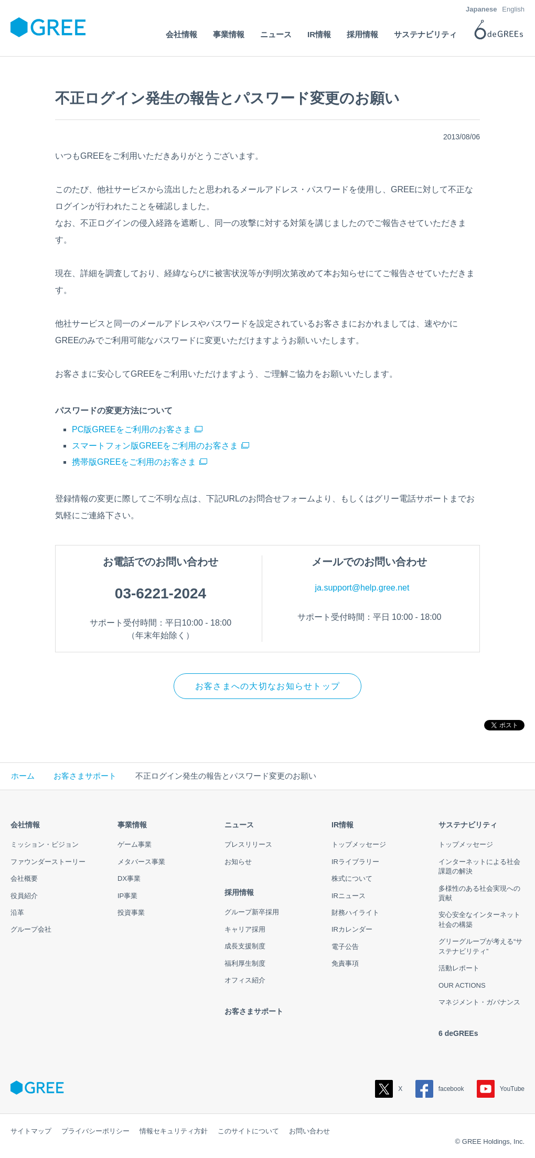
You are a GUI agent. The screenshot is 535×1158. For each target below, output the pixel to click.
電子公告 (345, 947)
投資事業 (131, 912)
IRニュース (348, 896)
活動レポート (458, 968)
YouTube (501, 1089)
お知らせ (238, 862)
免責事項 (345, 963)
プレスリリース (248, 844)
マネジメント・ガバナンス (479, 1002)
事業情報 (132, 825)
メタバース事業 (141, 862)
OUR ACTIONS (462, 985)
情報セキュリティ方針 (174, 1131)
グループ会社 (30, 929)
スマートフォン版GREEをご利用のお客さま (155, 445)
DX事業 (129, 878)
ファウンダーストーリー (47, 862)
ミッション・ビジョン (44, 844)
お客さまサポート (85, 776)
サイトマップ (30, 1131)
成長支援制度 (244, 946)
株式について (351, 878)
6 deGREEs (458, 1033)
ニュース (239, 825)
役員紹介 (24, 896)
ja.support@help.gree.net (362, 587)
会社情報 (25, 825)
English (513, 9)
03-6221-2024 (160, 593)
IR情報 (342, 825)
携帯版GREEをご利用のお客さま (134, 461)
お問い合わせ (309, 1131)
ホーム (23, 776)
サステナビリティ (467, 825)
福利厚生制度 (244, 963)
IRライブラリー (355, 862)
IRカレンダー (351, 929)
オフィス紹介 (244, 980)
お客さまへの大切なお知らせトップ (267, 686)
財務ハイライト (355, 912)
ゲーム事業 (134, 844)
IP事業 (127, 896)
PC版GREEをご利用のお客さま (131, 429)
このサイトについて (248, 1131)
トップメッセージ (358, 844)
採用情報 (239, 892)
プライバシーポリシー (95, 1131)
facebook (439, 1089)
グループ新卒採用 (251, 912)
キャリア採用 (244, 929)
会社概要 (24, 878)
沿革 (17, 912)
